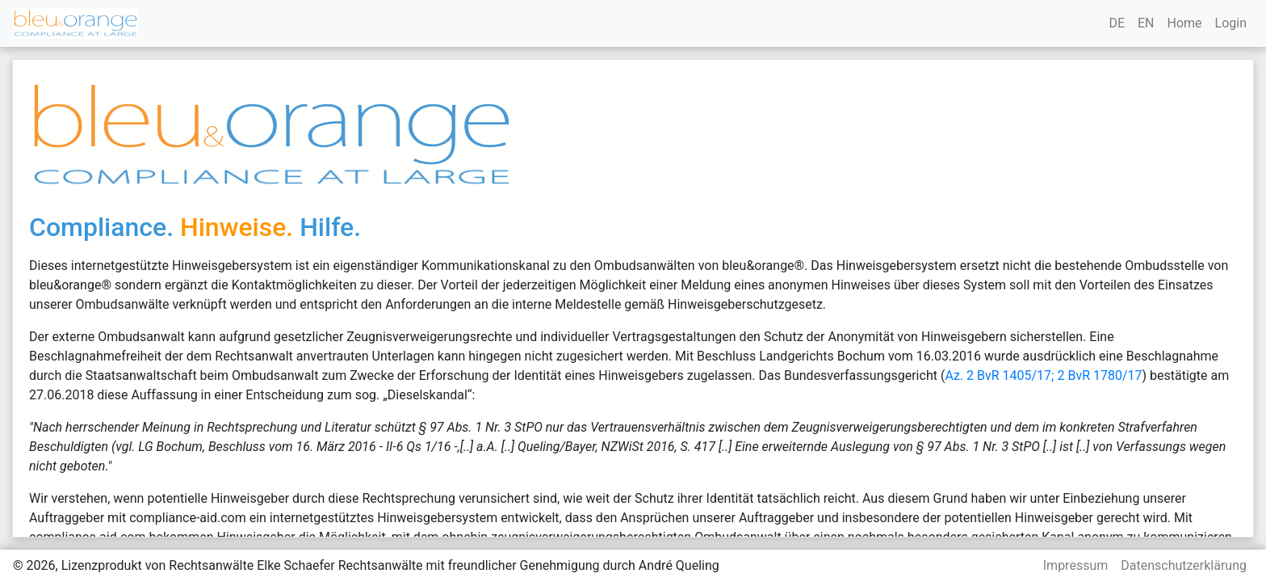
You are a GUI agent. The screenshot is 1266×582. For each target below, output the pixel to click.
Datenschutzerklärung (1184, 565)
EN (1146, 23)
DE (1117, 23)
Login (1231, 23)
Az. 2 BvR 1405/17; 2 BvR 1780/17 (1043, 375)
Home (1184, 23)
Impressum (1076, 565)
